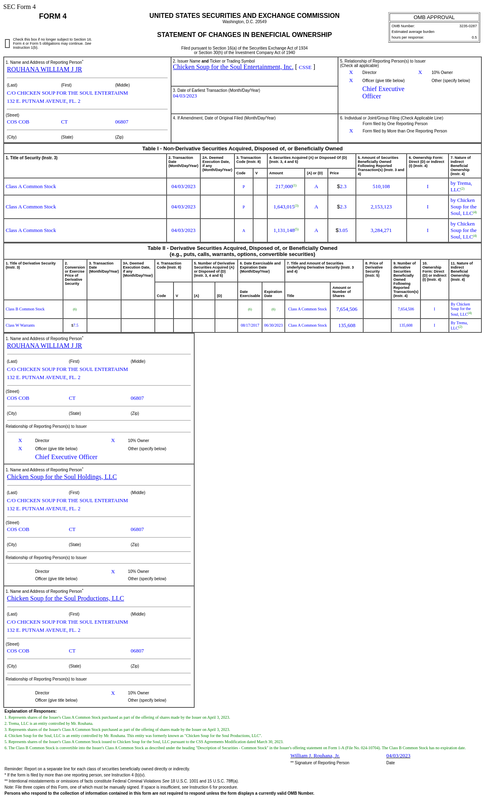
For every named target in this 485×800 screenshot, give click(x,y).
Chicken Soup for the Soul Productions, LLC (65, 598)
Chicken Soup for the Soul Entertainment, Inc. (233, 66)
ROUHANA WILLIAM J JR (44, 69)
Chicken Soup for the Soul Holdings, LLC (62, 476)
